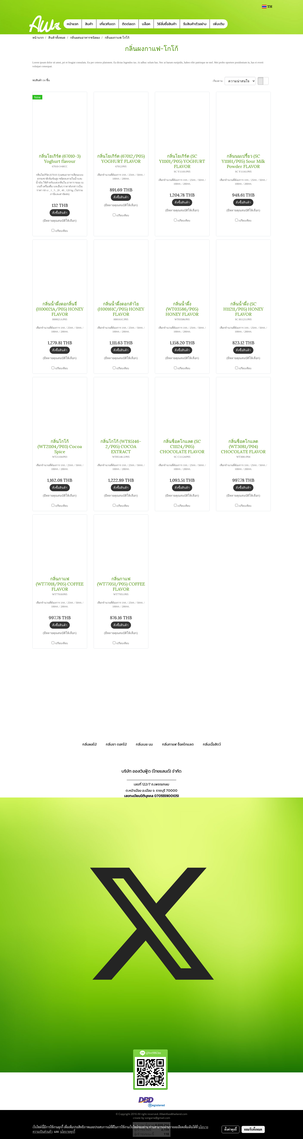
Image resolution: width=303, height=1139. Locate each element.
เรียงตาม (219, 80)
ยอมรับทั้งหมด (253, 1129)
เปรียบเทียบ (61, 230)
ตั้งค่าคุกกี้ (230, 1129)
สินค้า (89, 23)
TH (267, 6)
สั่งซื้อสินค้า (59, 212)
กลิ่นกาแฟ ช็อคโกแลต (178, 744)
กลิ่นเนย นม (144, 744)
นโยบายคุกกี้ (67, 1131)
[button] (234, 24)
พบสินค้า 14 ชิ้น (41, 80)
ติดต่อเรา (128, 23)
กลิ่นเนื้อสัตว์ (212, 744)
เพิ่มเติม (218, 23)
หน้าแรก (72, 23)
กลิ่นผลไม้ (89, 744)
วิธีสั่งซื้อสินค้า (167, 23)
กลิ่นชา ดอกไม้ (116, 744)
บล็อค (146, 23)
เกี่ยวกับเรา (107, 23)
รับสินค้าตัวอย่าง (194, 23)
